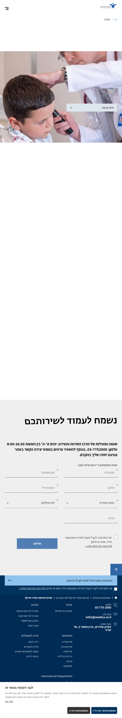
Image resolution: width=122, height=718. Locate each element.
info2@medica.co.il (98, 617)
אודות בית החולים (63, 611)
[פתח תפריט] (6, 8)
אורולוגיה (67, 651)
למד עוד (9, 701)
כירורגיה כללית (65, 656)
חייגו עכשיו (92, 107)
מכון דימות (33, 625)
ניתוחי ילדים (32, 656)
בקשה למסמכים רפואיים (26, 651)
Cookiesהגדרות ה (78, 710)
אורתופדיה (67, 641)
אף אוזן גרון (66, 646)
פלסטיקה (67, 666)
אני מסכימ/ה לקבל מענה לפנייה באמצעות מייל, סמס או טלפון (88, 540)
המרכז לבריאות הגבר (28, 616)
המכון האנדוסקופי (29, 620)
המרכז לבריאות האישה (27, 611)
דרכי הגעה (33, 641)
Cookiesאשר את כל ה (104, 710)
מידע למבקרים (31, 646)
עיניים (69, 661)
